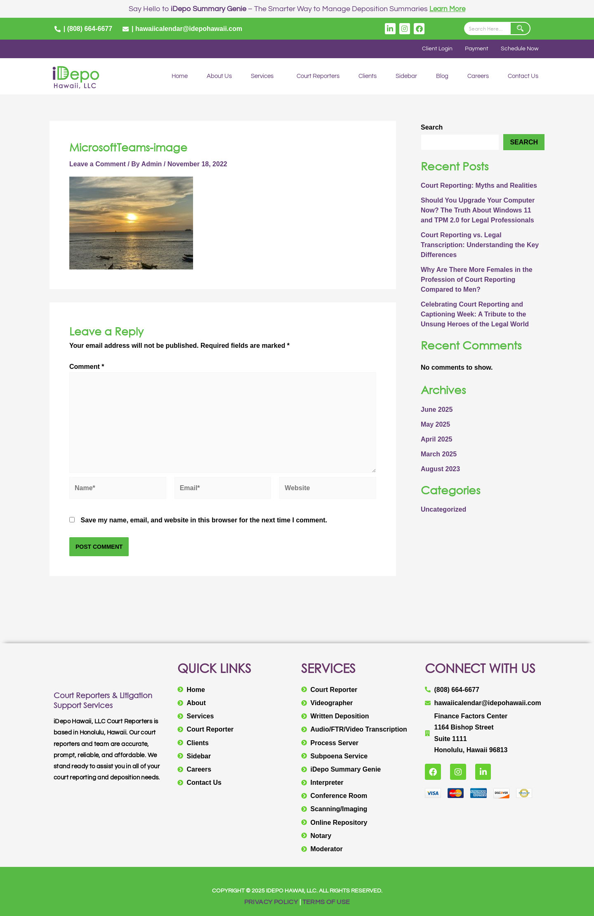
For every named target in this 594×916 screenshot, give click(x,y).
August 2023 (440, 468)
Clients (367, 76)
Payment (475, 49)
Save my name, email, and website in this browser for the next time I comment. (203, 520)
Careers (478, 76)
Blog (442, 76)
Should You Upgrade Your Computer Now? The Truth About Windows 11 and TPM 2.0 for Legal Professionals (478, 210)
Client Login (434, 49)
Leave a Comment (97, 164)
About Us (219, 76)
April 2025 (436, 439)
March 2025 (439, 454)
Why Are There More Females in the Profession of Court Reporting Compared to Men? (477, 280)
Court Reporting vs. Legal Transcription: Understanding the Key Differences (480, 245)
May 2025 (435, 424)
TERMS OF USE (326, 902)
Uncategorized (443, 509)
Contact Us (523, 76)
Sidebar (406, 76)
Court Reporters (318, 76)
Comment (86, 367)
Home (180, 76)
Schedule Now (519, 49)
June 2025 (437, 409)
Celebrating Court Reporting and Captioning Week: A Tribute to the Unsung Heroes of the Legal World (475, 314)
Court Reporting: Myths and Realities (479, 185)
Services (262, 76)
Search (432, 127)
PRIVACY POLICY (271, 902)
